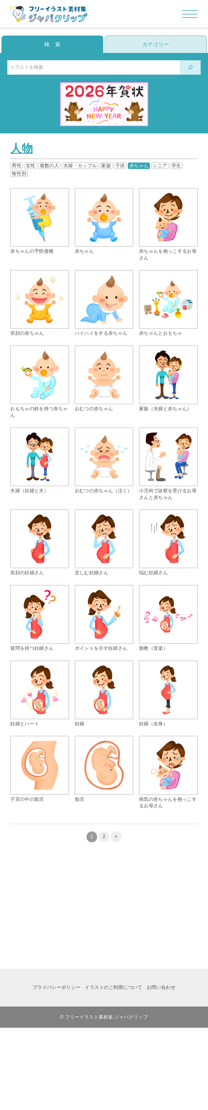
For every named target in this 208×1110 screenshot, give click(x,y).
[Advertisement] (103, 913)
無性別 (19, 173)
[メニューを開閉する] (190, 14)
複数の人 (49, 165)
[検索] (190, 67)
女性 (30, 165)
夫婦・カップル (80, 165)
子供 (120, 165)
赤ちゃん (138, 165)
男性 (16, 165)
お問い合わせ (161, 987)
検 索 (52, 44)
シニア (160, 165)
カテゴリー (155, 44)
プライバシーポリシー (56, 987)
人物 (21, 148)
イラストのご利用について (113, 987)
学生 (176, 165)
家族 (106, 165)
